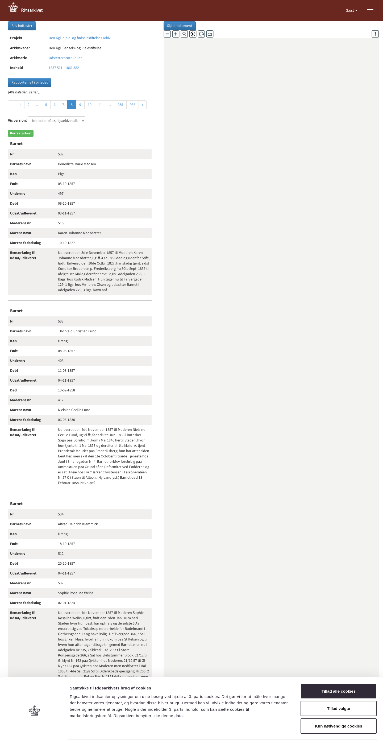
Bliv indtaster (21, 25)
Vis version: (17, 120)
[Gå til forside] (28, 10)
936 (132, 105)
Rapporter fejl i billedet (29, 82)
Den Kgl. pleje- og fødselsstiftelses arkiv (80, 38)
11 (100, 105)
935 (120, 105)
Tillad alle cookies (339, 674)
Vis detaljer (276, 733)
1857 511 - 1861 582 (64, 68)
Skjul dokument (179, 25)
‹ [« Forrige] (12, 105)
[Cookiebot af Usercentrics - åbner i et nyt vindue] (34, 734)
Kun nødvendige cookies (338, 709)
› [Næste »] (142, 105)
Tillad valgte (338, 691)
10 (89, 105)
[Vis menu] (370, 10)
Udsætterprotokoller (65, 58)
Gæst (350, 10)
